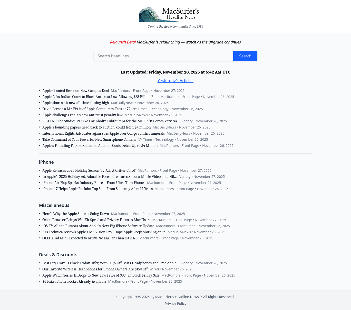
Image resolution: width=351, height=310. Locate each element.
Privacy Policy (175, 303)
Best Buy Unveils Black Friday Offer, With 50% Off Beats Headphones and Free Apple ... (111, 263)
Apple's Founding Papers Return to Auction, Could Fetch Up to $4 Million (100, 145)
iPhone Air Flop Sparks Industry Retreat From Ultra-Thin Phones (93, 183)
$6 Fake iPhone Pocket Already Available (74, 281)
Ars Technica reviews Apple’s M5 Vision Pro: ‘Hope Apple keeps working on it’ (104, 232)
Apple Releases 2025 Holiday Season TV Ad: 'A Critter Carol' (89, 170)
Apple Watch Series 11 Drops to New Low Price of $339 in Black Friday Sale (100, 275)
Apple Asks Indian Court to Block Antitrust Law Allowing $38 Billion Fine (100, 97)
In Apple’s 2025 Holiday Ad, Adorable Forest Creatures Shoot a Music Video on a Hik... (109, 176)
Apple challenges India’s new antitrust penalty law (82, 115)
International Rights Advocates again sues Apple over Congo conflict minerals (103, 133)
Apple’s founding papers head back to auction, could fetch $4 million (96, 127)
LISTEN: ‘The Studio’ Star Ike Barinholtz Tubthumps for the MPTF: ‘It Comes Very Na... (110, 121)
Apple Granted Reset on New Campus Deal (75, 90)
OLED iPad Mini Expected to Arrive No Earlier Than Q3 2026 (89, 238)
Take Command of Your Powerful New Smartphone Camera (89, 139)
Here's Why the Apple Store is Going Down (75, 214)
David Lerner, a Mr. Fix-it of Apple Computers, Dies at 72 (86, 109)
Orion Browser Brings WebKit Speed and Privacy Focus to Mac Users (96, 220)
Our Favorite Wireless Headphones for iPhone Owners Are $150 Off (95, 269)
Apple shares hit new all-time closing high (75, 103)
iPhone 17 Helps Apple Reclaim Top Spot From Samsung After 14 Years (97, 189)
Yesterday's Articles (175, 80)
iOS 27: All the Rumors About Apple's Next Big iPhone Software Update (98, 226)
